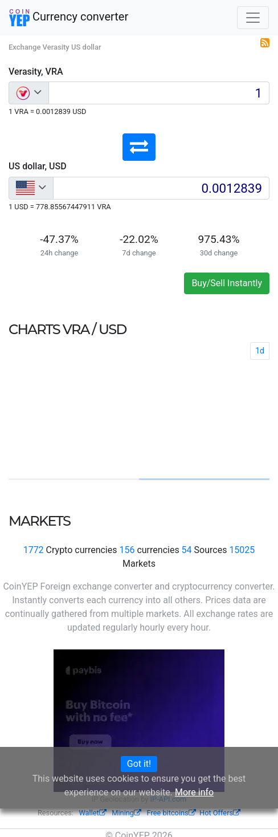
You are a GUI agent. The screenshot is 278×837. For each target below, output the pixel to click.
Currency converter (68, 17)
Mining (126, 812)
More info (194, 792)
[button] (139, 147)
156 (126, 550)
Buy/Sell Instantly (226, 283)
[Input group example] (158, 93)
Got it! (139, 763)
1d (259, 350)
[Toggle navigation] (253, 17)
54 (187, 550)
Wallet (92, 812)
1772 (33, 550)
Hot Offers (219, 812)
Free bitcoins (171, 812)
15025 (242, 550)
